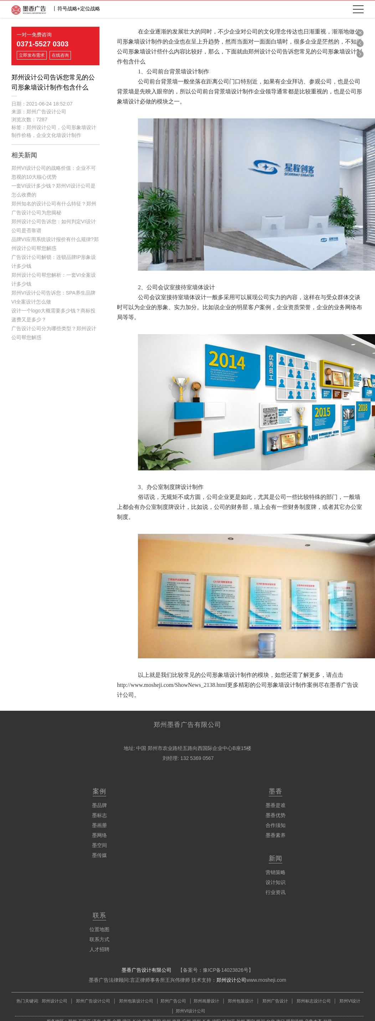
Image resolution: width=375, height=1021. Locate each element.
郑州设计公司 (231, 980)
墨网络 (99, 835)
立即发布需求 (32, 55)
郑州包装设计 (240, 1001)
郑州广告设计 (274, 1001)
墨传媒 (99, 855)
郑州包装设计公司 (135, 1001)
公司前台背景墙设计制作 (178, 71)
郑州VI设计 (349, 1001)
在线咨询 (60, 55)
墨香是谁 (276, 805)
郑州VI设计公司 (190, 1011)
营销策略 (276, 872)
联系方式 (99, 939)
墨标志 (99, 815)
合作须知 (276, 825)
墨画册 (99, 825)
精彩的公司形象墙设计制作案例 (278, 685)
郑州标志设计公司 (313, 1001)
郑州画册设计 (206, 1001)
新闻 (275, 858)
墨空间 (99, 845)
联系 (99, 915)
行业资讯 (276, 892)
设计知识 (276, 882)
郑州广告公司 (173, 1001)
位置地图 (99, 929)
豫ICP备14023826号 (225, 970)
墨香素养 (276, 835)
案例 (99, 791)
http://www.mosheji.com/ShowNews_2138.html (172, 685)
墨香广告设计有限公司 (146, 970)
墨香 (275, 791)
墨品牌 (99, 805)
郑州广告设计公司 (93, 1001)
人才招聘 (99, 949)
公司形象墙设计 (137, 52)
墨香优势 (276, 815)
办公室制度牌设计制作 (175, 487)
